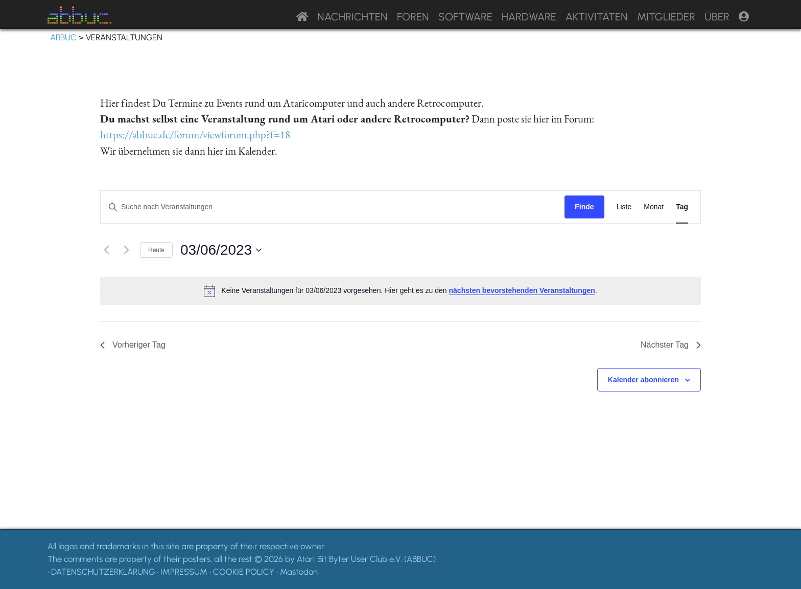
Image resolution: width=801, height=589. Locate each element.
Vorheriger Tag (133, 344)
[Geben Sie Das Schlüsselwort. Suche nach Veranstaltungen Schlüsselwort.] (332, 207)
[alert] (400, 291)
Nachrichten (352, 16)
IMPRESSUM (183, 572)
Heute (156, 250)
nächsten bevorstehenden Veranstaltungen (522, 290)
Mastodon (299, 572)
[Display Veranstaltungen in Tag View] (682, 207)
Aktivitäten (597, 16)
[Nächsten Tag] (126, 250)
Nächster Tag (671, 344)
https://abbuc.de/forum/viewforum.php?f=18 (195, 134)
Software (465, 16)
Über (716, 16)
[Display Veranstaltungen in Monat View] (654, 207)
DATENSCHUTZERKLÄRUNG (103, 572)
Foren (413, 16)
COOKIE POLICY (243, 572)
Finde (584, 207)
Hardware (529, 16)
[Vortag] (106, 250)
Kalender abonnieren (643, 380)
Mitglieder (666, 16)
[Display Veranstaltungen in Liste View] (624, 207)
